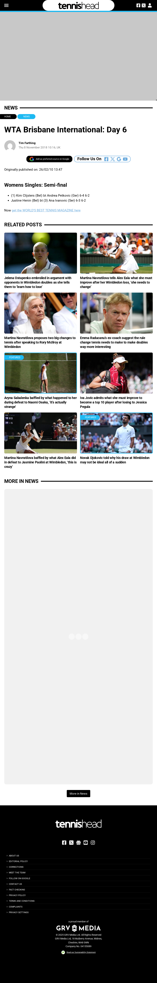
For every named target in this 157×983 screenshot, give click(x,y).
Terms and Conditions (22, 901)
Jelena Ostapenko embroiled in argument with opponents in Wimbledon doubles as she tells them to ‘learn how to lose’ (37, 282)
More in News (21, 481)
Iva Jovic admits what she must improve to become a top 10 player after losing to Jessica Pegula (113, 402)
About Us (14, 855)
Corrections (16, 867)
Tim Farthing (27, 143)
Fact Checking (17, 889)
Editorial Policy (18, 861)
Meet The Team (17, 872)
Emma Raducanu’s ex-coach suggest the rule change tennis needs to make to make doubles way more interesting (114, 342)
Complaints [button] (15, 907)
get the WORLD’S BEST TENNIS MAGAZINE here (46, 210)
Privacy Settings (19, 912)
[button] (6, 5)
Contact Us (15, 884)
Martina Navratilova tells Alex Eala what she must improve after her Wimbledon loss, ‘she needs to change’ (116, 282)
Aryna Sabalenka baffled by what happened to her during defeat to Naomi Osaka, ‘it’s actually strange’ (40, 402)
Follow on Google (19, 878)
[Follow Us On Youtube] (125, 159)
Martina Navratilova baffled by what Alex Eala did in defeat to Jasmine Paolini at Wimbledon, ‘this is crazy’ (40, 462)
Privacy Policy (17, 895)
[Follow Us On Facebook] (106, 159)
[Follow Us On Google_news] (119, 159)
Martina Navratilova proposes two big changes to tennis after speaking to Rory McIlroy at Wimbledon (39, 342)
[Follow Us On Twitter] (112, 159)
